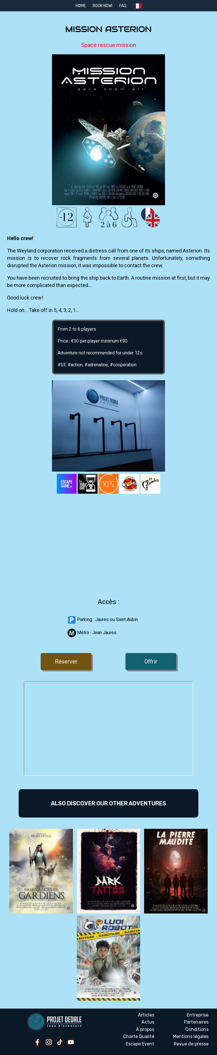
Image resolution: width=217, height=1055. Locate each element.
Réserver (66, 661)
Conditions (197, 1029)
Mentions (191, 1036)
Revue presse (191, 1044)
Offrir (150, 661)
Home (81, 5)
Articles (146, 1015)
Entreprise (198, 1015)
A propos (145, 1029)
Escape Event (140, 1044)
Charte (138, 1036)
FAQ (122, 5)
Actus (148, 1022)
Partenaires (196, 1022)
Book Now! (102, 5)
